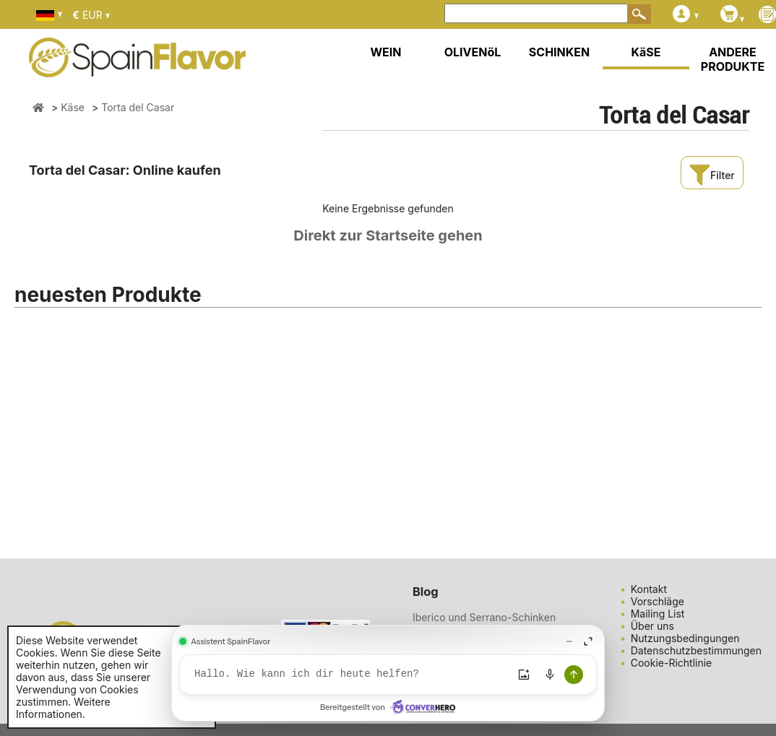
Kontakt (649, 589)
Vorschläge (657, 601)
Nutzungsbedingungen (685, 638)
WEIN (385, 52)
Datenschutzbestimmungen (696, 650)
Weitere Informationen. (63, 708)
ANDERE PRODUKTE (732, 59)
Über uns (652, 626)
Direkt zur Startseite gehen (387, 235)
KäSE (646, 52)
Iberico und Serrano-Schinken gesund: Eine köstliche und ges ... (493, 623)
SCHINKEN (559, 52)
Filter (712, 175)
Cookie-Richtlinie (671, 663)
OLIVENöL (472, 52)
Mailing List (658, 613)
